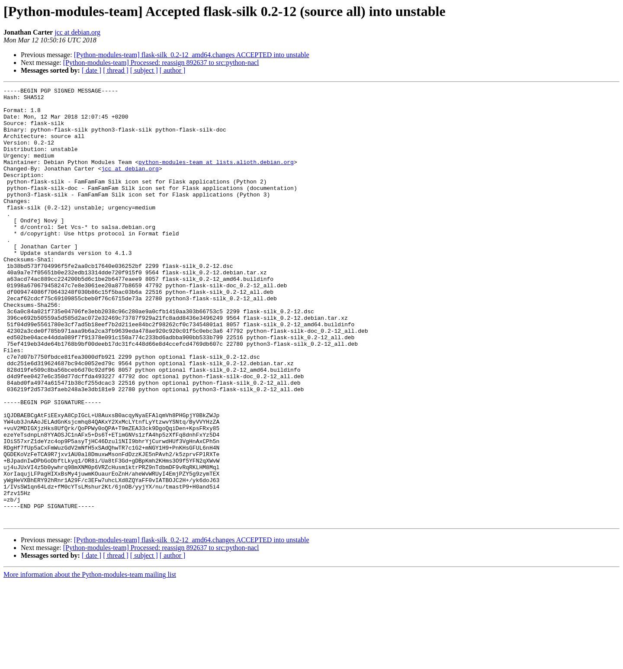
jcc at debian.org (77, 32)
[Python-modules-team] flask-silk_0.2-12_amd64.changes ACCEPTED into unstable (191, 54)
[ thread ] (115, 70)
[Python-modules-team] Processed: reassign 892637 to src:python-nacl (161, 62)
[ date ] (91, 70)
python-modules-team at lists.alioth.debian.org (216, 177)
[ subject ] (144, 70)
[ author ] (173, 70)
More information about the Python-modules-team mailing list (89, 661)
